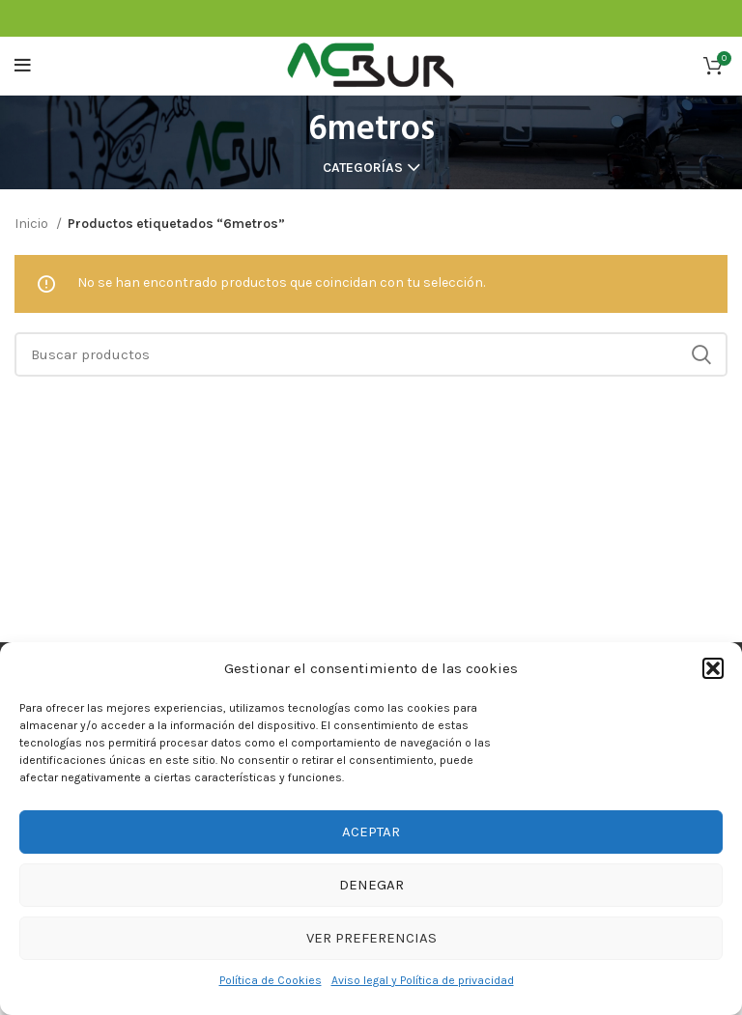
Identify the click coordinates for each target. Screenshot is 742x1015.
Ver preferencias (371, 937)
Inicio (32, 223)
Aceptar (371, 831)
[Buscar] (371, 354)
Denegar (371, 884)
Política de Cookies (270, 980)
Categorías (363, 168)
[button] (713, 668)
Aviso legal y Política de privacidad (422, 980)
